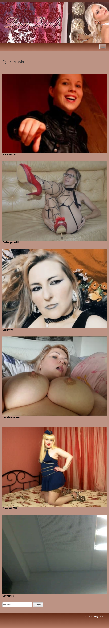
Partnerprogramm (94, 616)
